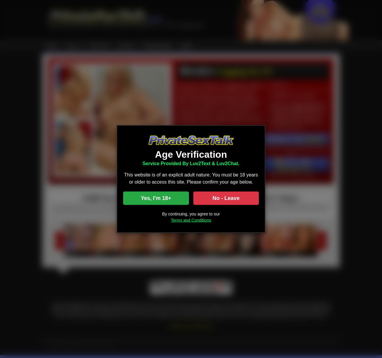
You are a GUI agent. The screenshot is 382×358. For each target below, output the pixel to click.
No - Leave (225, 198)
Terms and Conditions (191, 220)
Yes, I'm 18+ (156, 198)
